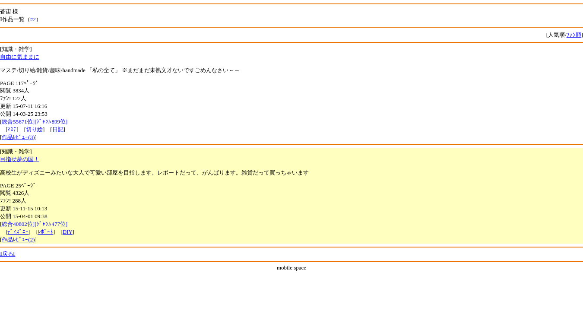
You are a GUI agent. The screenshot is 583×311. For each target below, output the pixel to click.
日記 (57, 129)
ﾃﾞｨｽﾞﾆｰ (18, 231)
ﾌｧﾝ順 (574, 35)
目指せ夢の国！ (19, 159)
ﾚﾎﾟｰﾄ (45, 231)
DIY (68, 231)
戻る (8, 254)
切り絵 (34, 129)
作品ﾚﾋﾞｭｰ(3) (18, 137)
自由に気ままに (19, 57)
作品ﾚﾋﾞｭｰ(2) (18, 239)
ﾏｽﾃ (11, 129)
